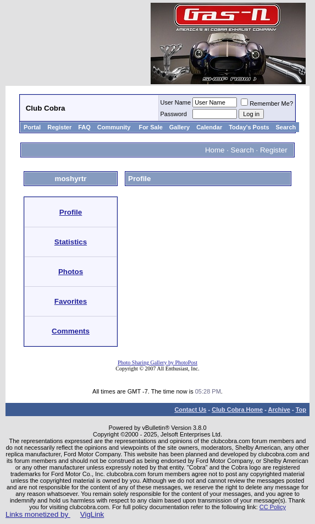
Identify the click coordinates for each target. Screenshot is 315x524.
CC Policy (272, 507)
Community (114, 127)
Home (215, 150)
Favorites (70, 301)
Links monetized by (54, 514)
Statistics (70, 242)
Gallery (179, 127)
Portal (32, 127)
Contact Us (190, 409)
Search (286, 127)
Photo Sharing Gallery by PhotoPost (157, 362)
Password (174, 114)
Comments (71, 331)
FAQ (84, 127)
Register (59, 127)
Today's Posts (249, 127)
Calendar (209, 127)
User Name (176, 102)
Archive (279, 409)
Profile (70, 212)
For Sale (150, 127)
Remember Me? (267, 103)
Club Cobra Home (237, 409)
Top (301, 409)
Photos (70, 272)
